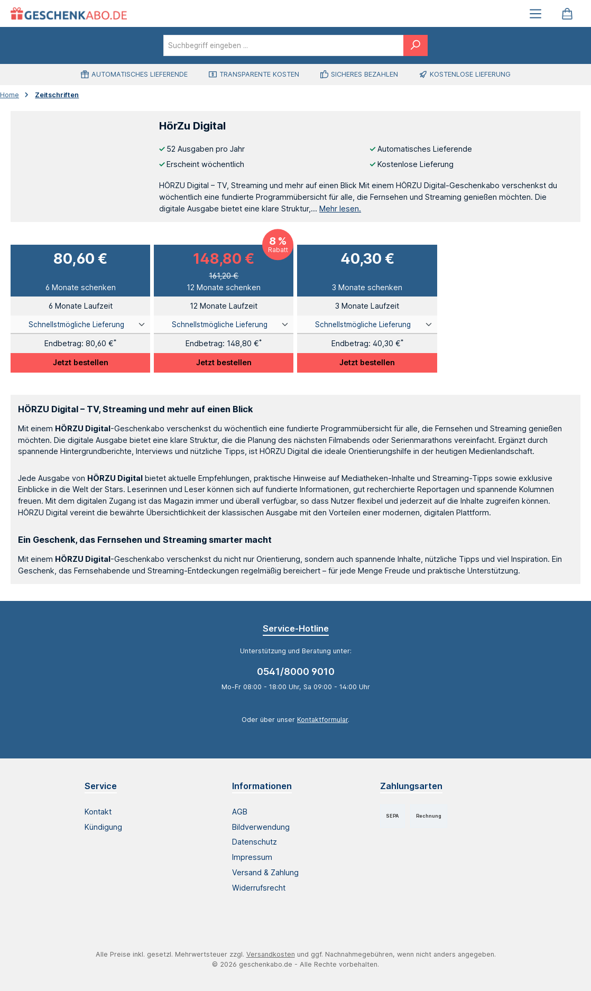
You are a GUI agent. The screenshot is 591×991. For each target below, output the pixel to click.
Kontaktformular (322, 720)
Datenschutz (254, 841)
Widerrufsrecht (258, 887)
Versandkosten (270, 954)
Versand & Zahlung (265, 872)
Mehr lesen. (340, 208)
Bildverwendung (261, 826)
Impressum (252, 857)
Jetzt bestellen (80, 362)
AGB (239, 811)
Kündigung (103, 826)
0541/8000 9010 (296, 671)
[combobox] (283, 45)
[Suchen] (415, 45)
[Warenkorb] (567, 13)
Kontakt (98, 811)
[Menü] (535, 13)
